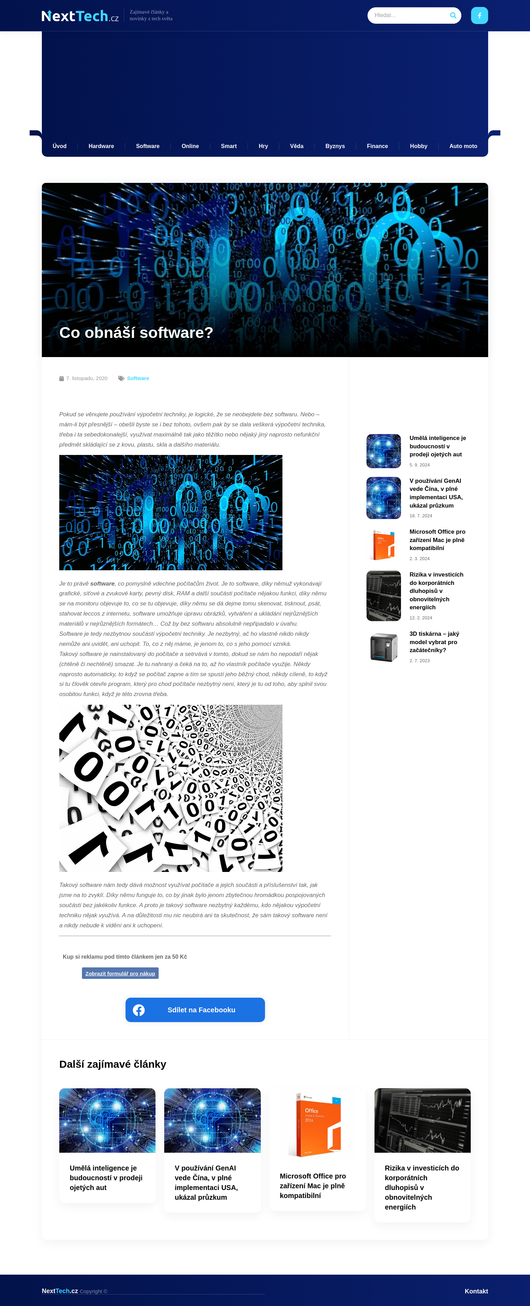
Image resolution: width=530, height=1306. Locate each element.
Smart (229, 146)
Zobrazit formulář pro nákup (120, 973)
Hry (263, 146)
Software (148, 146)
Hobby (418, 146)
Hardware (101, 146)
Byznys (335, 146)
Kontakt (476, 1291)
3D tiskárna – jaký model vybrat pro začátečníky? (433, 634)
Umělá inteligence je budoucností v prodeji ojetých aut (439, 445)
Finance (377, 146)
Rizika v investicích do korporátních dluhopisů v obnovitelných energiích (439, 585)
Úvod (60, 146)
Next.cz (74, 1291)
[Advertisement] (265, 90)
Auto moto (463, 146)
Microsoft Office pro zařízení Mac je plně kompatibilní (436, 536)
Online (190, 146)
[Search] (453, 15)
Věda (296, 146)
